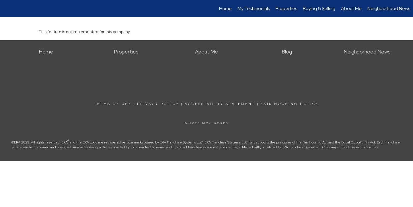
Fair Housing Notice (290, 103)
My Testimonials (253, 8)
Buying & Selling (319, 8)
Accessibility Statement (220, 103)
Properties (286, 8)
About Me (351, 8)
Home (225, 8)
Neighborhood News (388, 8)
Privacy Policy (158, 103)
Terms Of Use (113, 103)
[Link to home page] (7, 8)
